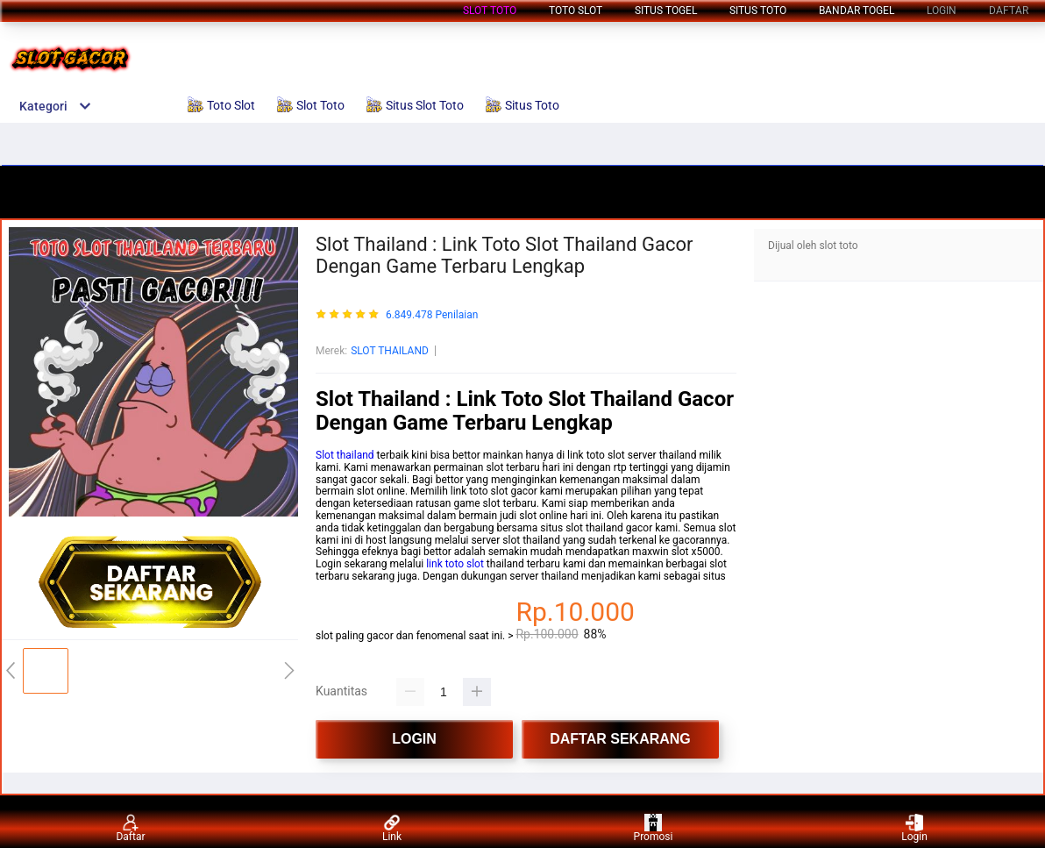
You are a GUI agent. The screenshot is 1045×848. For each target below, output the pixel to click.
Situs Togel (666, 10)
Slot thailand (345, 455)
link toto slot (455, 564)
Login (914, 828)
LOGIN (941, 10)
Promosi (653, 828)
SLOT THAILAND (390, 351)
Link (392, 828)
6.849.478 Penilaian (432, 315)
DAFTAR (1008, 10)
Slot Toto (489, 10)
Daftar (130, 828)
